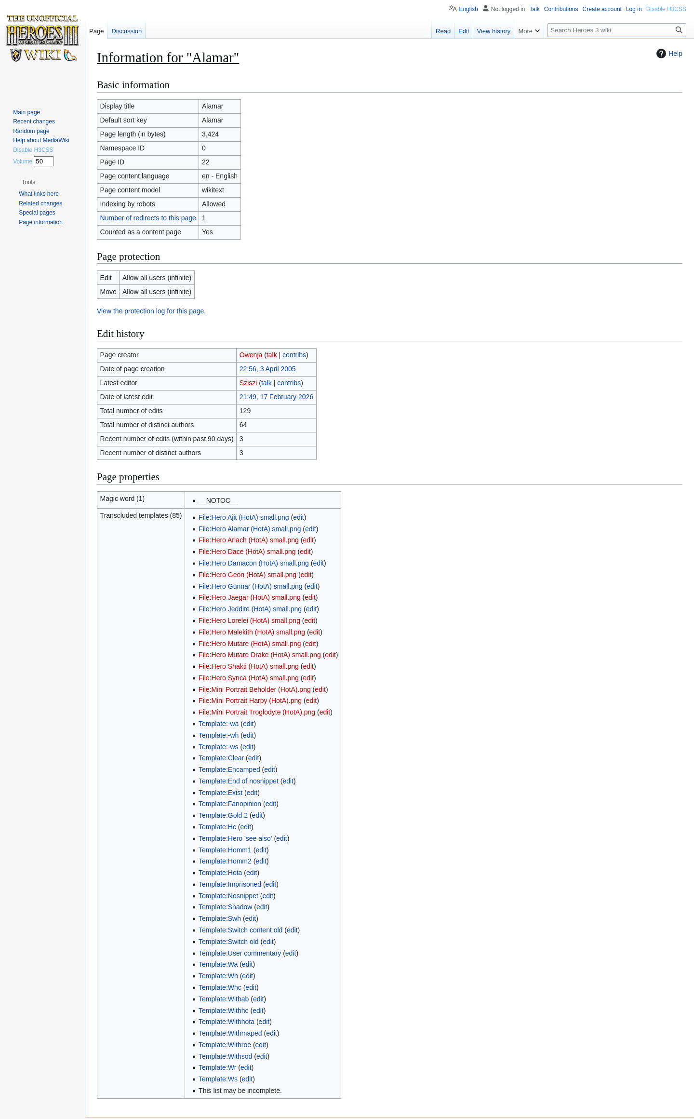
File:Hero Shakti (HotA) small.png (249, 666)
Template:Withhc (223, 1010)
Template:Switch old (229, 941)
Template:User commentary (240, 953)
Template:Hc (217, 827)
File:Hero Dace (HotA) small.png (247, 551)
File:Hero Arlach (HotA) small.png (249, 540)
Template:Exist (220, 792)
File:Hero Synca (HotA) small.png (249, 678)
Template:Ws (218, 1079)
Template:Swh (220, 918)
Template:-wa (219, 724)
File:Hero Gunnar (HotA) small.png (251, 586)
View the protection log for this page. (151, 311)
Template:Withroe (225, 1045)
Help (668, 53)
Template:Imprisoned (230, 884)
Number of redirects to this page (148, 218)
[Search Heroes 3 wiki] (616, 30)
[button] (28, 182)
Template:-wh (219, 735)
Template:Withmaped (230, 1033)
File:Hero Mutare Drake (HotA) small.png (260, 655)
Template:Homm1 (225, 850)
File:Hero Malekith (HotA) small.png (252, 632)
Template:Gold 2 (223, 815)
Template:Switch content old (240, 930)
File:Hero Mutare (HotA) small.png (250, 643)
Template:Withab (224, 999)
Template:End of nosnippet (239, 781)
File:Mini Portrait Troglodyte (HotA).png (257, 712)
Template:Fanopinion (230, 804)
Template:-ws (218, 747)
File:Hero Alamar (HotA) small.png (250, 529)
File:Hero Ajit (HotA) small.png (244, 517)
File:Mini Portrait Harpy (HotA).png (250, 700)
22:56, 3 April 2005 (268, 369)
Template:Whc (220, 987)
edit (298, 517)
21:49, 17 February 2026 (276, 397)
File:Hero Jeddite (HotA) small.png (250, 609)
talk (272, 355)
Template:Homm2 (225, 861)
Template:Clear (221, 758)
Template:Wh (218, 976)
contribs (294, 355)
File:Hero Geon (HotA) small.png (247, 575)
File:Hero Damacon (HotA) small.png (254, 563)
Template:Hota (220, 872)
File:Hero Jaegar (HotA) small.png (250, 597)
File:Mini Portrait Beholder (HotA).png (255, 689)
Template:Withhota (226, 1021)
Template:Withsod (225, 1056)
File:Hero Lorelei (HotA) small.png (249, 620)
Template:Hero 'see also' (235, 838)
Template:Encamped (229, 769)
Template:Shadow (225, 907)
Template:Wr (217, 1067)
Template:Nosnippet (228, 896)
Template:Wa (218, 964)
